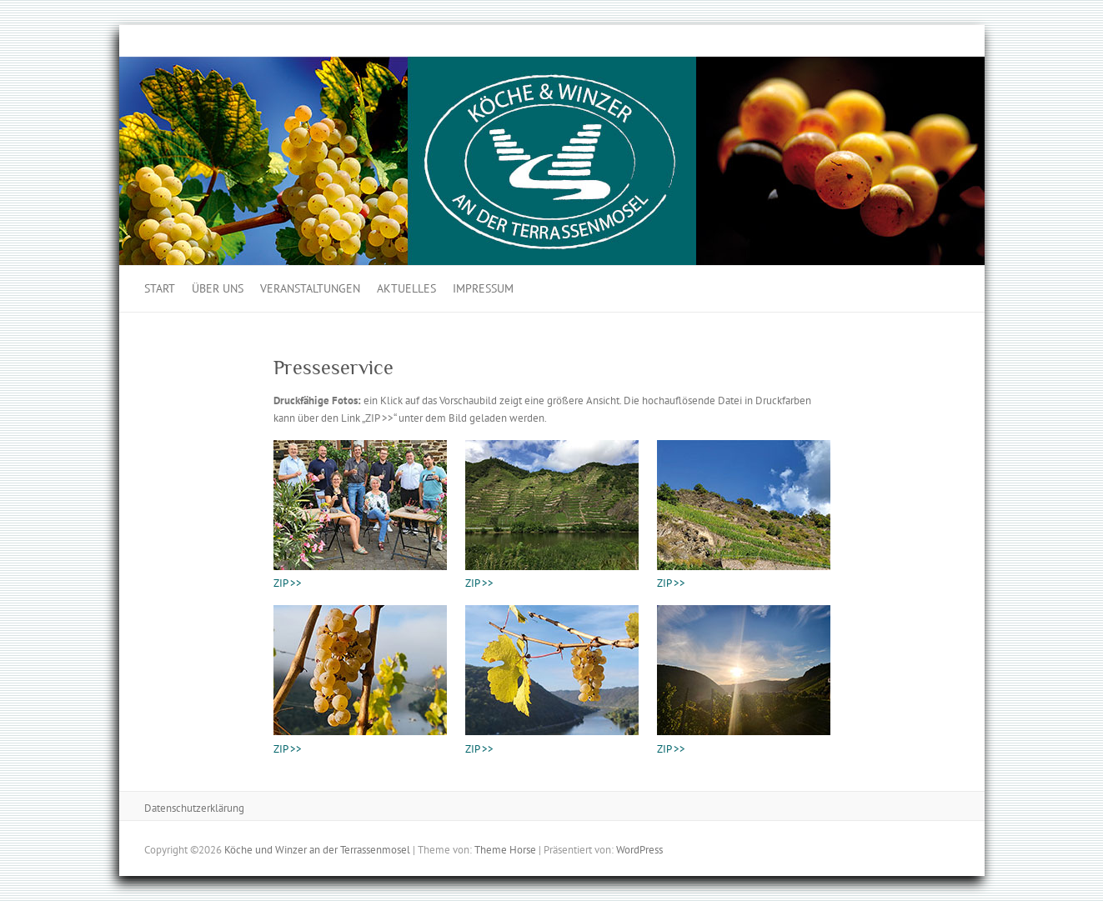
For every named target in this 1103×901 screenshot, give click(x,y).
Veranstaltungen (310, 288)
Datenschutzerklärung (194, 808)
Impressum (483, 288)
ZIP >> (287, 583)
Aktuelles (406, 288)
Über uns (217, 288)
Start (159, 288)
